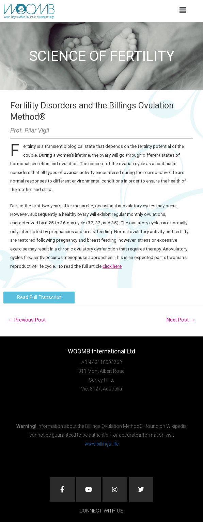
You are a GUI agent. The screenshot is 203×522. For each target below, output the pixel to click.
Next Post (181, 320)
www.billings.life (101, 444)
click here (112, 266)
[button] (182, 10)
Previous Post (27, 320)
